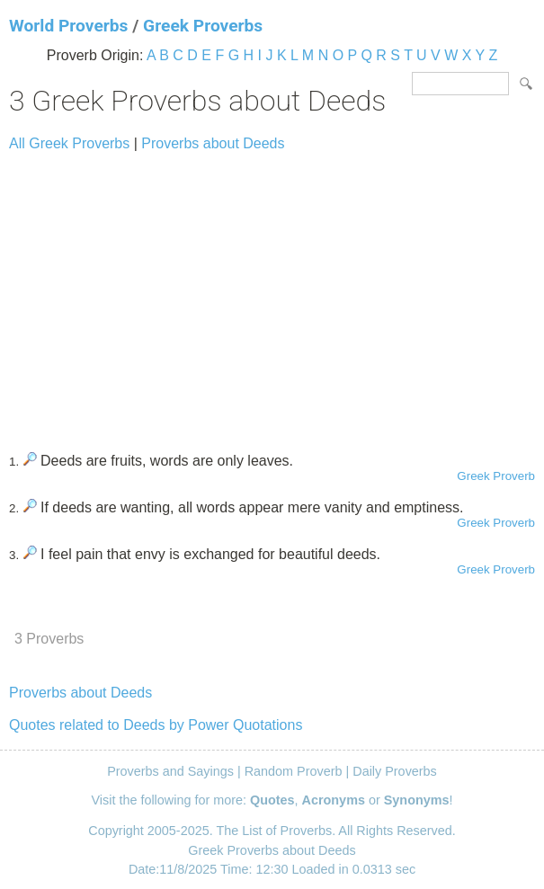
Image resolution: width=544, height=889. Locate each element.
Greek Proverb (496, 476)
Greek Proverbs (203, 25)
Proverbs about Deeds (212, 143)
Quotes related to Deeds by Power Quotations (155, 725)
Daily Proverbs (394, 771)
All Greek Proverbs (69, 143)
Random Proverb (294, 771)
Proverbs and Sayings (170, 771)
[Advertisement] (272, 294)
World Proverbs (68, 25)
